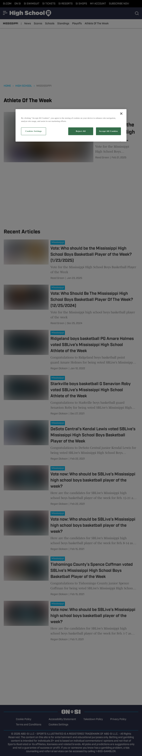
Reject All (81, 131)
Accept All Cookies (108, 131)
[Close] (121, 114)
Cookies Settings (33, 131)
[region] (71, 125)
